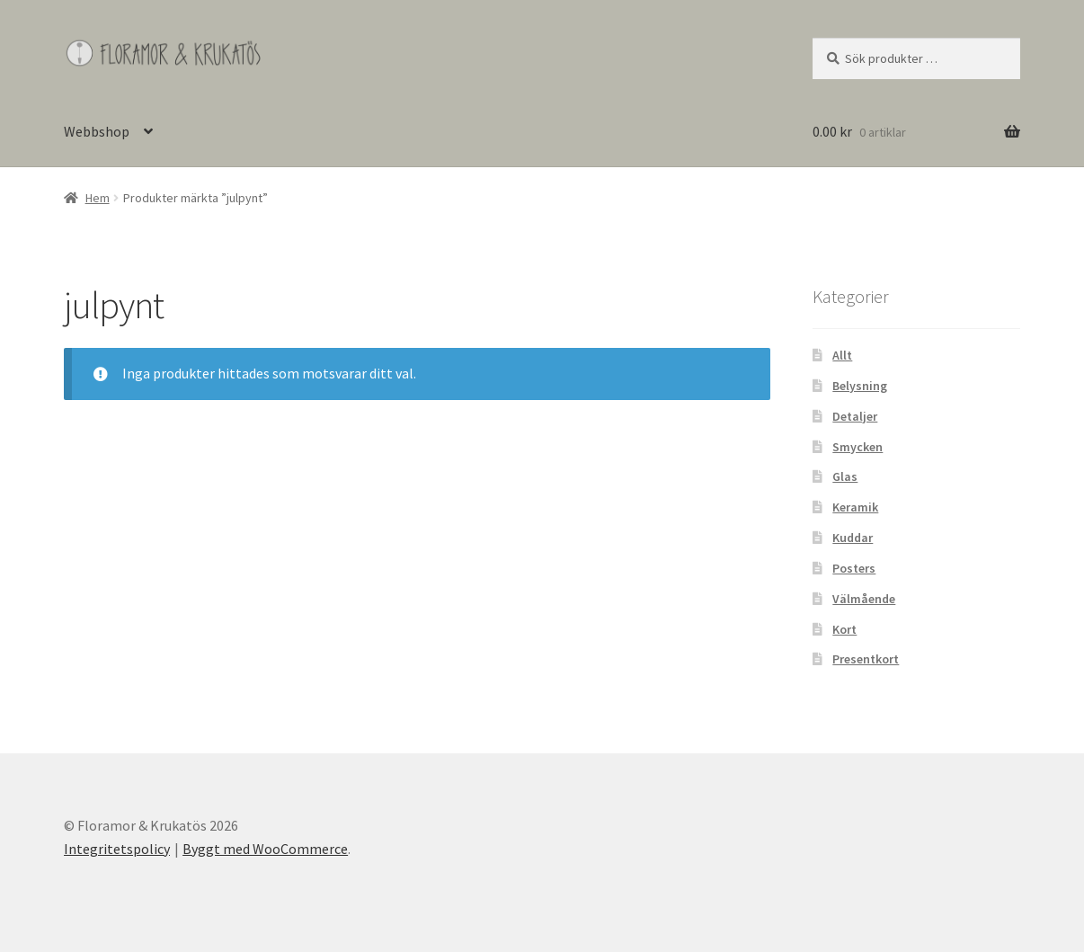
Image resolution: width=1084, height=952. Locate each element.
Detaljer (854, 416)
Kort (844, 629)
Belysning (859, 386)
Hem (97, 198)
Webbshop (96, 131)
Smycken (857, 447)
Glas (844, 476)
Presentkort (865, 659)
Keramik (855, 507)
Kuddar (852, 537)
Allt (842, 355)
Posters (853, 568)
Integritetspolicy (117, 849)
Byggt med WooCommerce (265, 849)
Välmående (863, 599)
